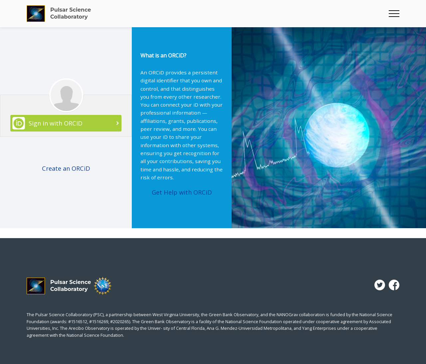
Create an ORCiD (66, 168)
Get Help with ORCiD (182, 192)
